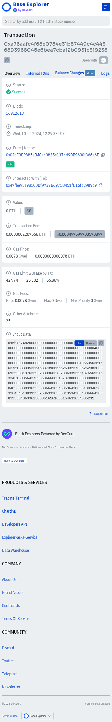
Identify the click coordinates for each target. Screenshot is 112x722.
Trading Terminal (15, 498)
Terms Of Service (15, 618)
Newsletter (11, 686)
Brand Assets (13, 592)
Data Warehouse (15, 550)
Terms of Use (10, 716)
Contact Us (11, 605)
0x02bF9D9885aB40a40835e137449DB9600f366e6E (52, 154)
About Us (9, 579)
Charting (9, 511)
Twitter (8, 660)
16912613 (15, 113)
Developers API (14, 524)
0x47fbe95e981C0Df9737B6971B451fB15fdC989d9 (51, 185)
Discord (8, 647)
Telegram (10, 673)
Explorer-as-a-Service (20, 537)
